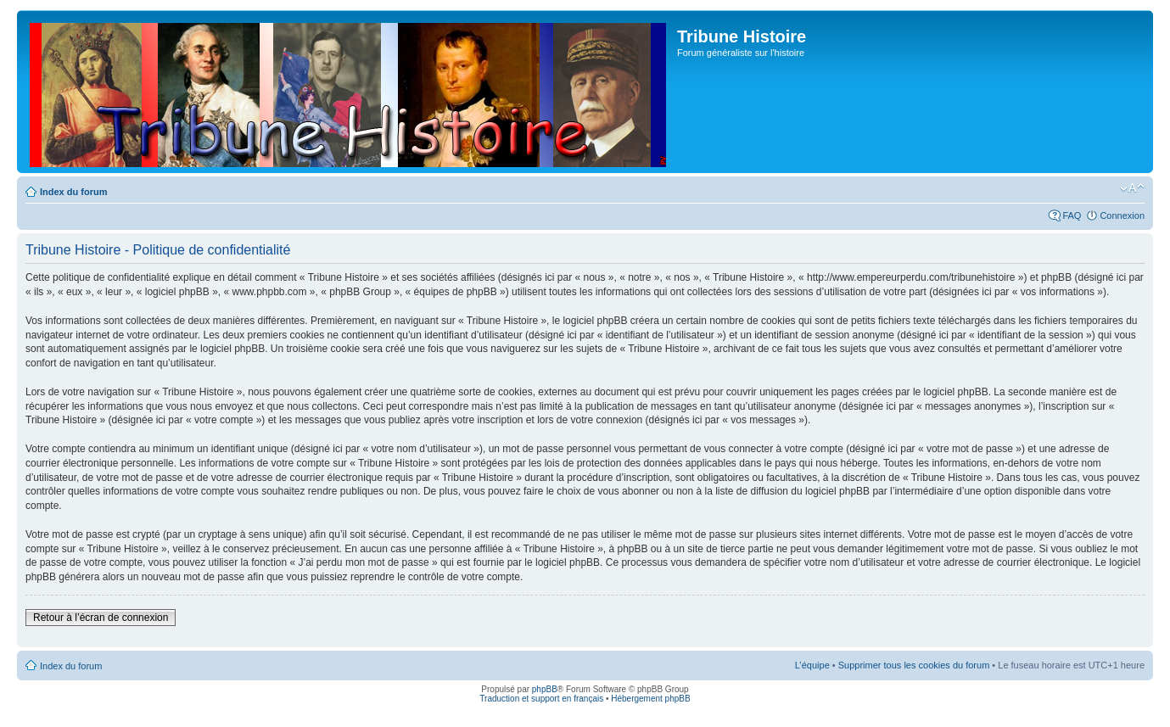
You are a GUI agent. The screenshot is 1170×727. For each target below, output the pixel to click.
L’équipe (812, 665)
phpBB (544, 689)
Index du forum (73, 192)
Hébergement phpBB (650, 698)
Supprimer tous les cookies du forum (914, 665)
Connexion (1122, 215)
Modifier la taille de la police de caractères (1132, 188)
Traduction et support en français (541, 698)
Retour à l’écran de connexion (100, 618)
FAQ (1071, 215)
